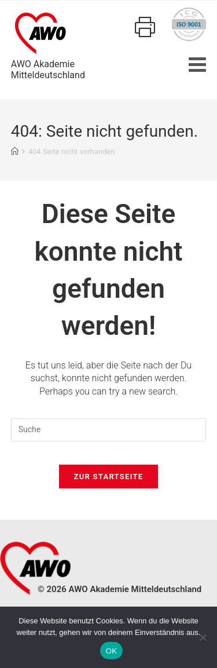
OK (111, 651)
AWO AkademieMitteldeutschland (48, 44)
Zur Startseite (109, 476)
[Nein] (202, 637)
